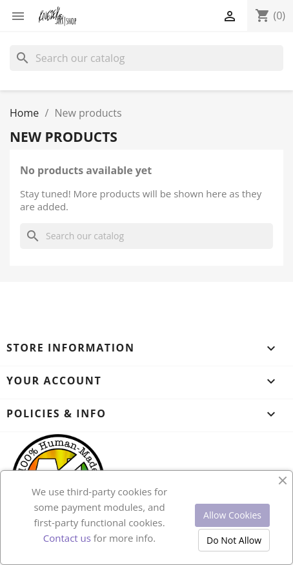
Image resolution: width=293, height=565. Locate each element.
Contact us (67, 537)
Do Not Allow (234, 540)
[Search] (146, 58)
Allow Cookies (232, 515)
